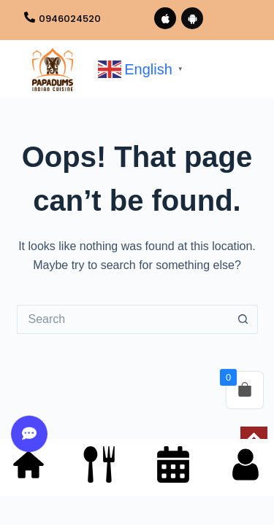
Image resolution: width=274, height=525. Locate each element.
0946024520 (70, 19)
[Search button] (243, 319)
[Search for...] (123, 319)
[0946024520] (29, 18)
